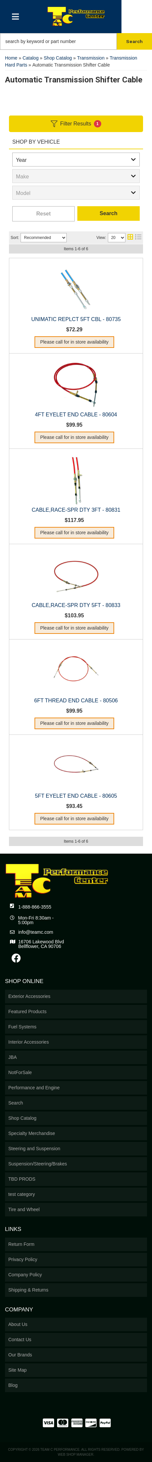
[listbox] (76, 159)
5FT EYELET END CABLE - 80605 (76, 796)
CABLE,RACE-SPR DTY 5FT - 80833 (76, 605)
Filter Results (76, 123)
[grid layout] (130, 237)
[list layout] (138, 237)
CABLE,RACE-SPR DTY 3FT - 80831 (76, 510)
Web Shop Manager (75, 1454)
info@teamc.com (35, 932)
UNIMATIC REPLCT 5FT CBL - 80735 (76, 319)
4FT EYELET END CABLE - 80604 (76, 414)
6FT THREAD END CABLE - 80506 (76, 700)
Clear (43, 213)
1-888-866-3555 (34, 907)
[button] (76, 41)
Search (108, 213)
